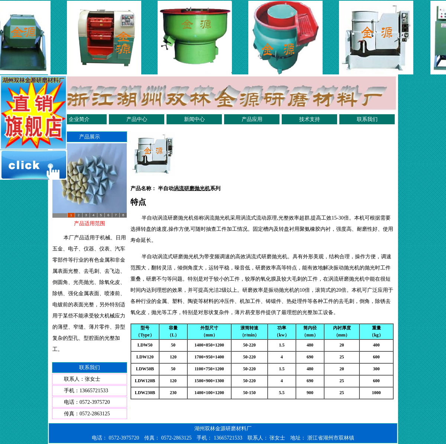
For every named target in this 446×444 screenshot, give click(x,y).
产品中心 (136, 119)
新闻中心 (194, 119)
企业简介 (79, 119)
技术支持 (309, 119)
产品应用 (252, 119)
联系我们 (367, 119)
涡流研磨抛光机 (192, 188)
